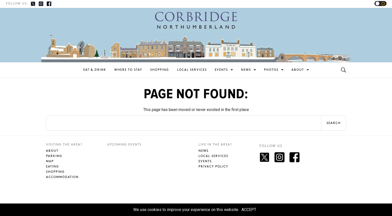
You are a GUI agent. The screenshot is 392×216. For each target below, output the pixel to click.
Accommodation (62, 177)
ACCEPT (249, 209)
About (298, 69)
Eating (52, 166)
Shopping (159, 69)
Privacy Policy (213, 166)
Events (221, 69)
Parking (54, 156)
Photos (271, 69)
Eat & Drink (94, 69)
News (246, 69)
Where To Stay (128, 69)
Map (50, 161)
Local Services (192, 69)
